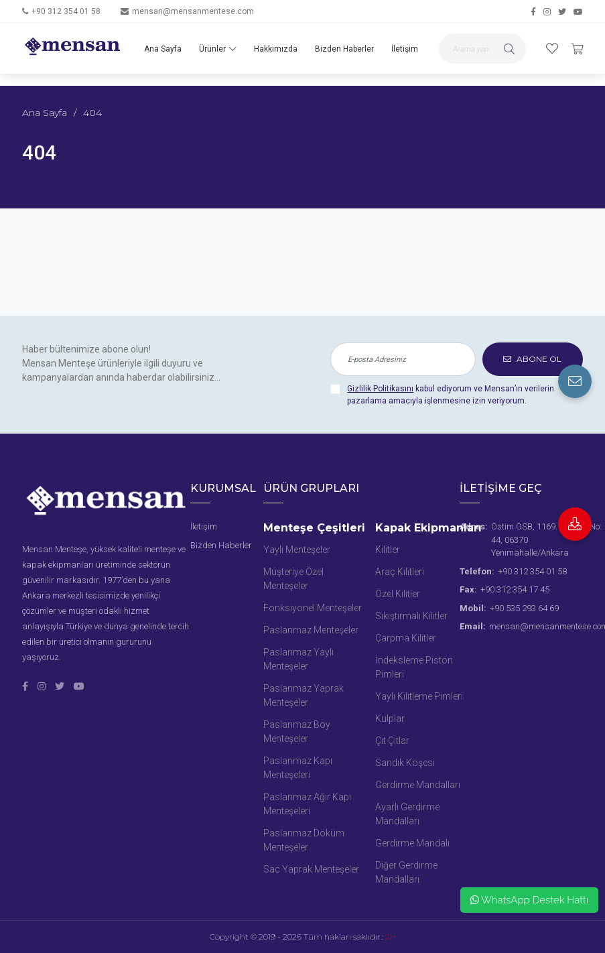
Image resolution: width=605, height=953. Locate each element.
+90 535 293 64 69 (524, 608)
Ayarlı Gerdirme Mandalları (407, 814)
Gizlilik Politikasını (380, 388)
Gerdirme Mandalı (412, 843)
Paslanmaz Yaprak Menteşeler (303, 695)
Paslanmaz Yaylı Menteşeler (298, 659)
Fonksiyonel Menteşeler (312, 607)
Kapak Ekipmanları (428, 527)
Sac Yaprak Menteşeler (311, 869)
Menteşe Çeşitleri (314, 527)
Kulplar (390, 718)
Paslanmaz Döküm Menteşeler (303, 840)
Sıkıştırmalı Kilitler (411, 616)
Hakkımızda (275, 49)
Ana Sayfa (163, 49)
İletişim (404, 49)
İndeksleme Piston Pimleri (414, 667)
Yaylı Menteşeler (296, 549)
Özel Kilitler (397, 593)
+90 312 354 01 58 (65, 11)
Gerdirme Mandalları (417, 784)
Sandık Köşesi (405, 762)
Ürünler (218, 49)
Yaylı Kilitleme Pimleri (419, 696)
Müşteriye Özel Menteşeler (293, 578)
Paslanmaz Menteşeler (310, 630)
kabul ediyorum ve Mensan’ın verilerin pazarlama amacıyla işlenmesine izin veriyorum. (450, 394)
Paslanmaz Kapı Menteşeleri (297, 767)
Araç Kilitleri (399, 571)
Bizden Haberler (344, 49)
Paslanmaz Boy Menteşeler (296, 731)
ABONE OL (532, 359)
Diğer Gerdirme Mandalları (406, 872)
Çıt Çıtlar (392, 740)
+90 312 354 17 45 (514, 589)
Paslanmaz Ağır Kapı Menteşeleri (307, 803)
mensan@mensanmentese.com (193, 11)
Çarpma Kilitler (405, 638)
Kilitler (387, 549)
